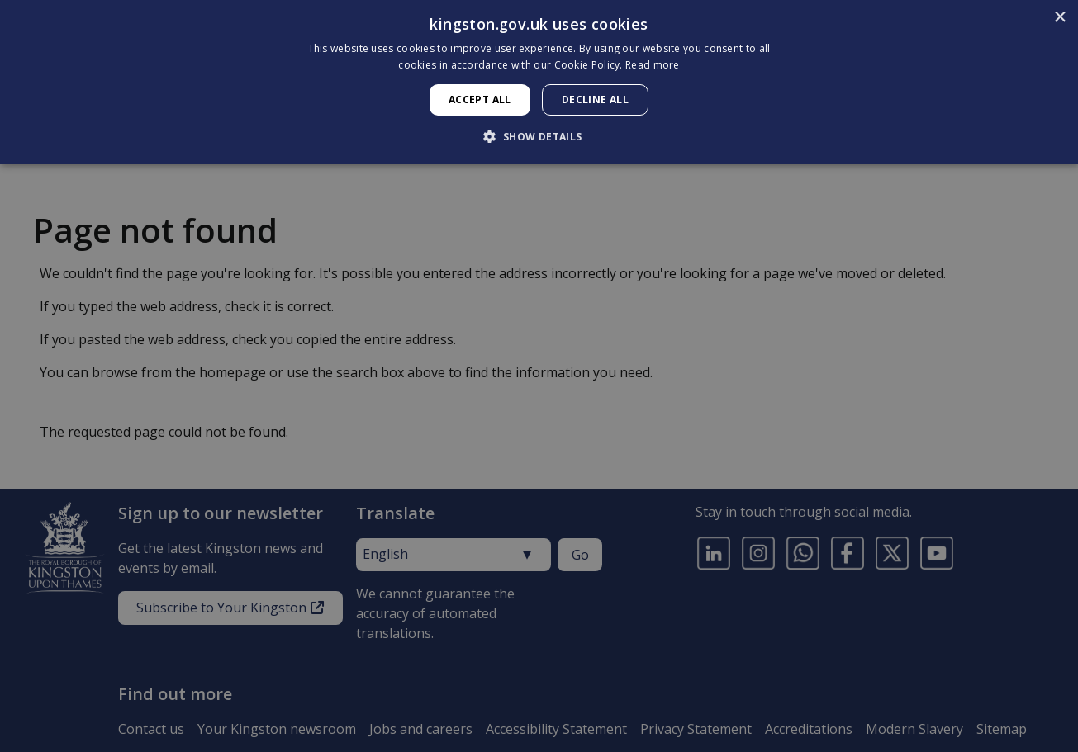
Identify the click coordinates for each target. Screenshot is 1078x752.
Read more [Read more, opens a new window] (652, 65)
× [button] (1059, 18)
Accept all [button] (480, 99)
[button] (539, 136)
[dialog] (539, 82)
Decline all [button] (595, 99)
